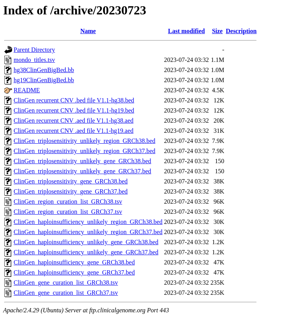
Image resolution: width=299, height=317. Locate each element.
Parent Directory (34, 49)
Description (241, 31)
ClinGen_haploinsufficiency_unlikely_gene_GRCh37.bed (86, 252)
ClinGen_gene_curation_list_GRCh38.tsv (66, 282)
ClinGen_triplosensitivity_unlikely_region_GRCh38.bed (84, 140)
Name (88, 31)
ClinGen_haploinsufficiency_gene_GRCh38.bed (74, 262)
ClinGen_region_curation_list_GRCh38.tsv (68, 201)
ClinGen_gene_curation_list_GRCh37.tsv (66, 292)
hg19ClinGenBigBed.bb (44, 80)
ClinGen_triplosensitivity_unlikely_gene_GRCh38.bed (82, 161)
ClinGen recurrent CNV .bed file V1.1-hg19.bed (74, 110)
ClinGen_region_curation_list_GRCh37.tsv (68, 211)
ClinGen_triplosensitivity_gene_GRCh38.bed (71, 181)
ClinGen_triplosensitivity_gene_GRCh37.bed (71, 191)
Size (217, 31)
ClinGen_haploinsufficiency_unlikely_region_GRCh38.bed (88, 221)
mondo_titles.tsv (34, 59)
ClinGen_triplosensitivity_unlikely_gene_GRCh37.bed (82, 171)
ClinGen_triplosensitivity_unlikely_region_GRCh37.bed (84, 151)
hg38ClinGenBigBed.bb (44, 70)
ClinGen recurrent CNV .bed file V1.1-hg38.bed (74, 100)
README (27, 90)
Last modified (186, 31)
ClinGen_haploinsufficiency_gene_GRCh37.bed (74, 272)
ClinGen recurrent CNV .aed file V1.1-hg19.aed (74, 130)
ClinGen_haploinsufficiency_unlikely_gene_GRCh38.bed (86, 242)
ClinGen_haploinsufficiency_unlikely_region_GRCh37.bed (88, 232)
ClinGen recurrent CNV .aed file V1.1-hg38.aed (74, 120)
